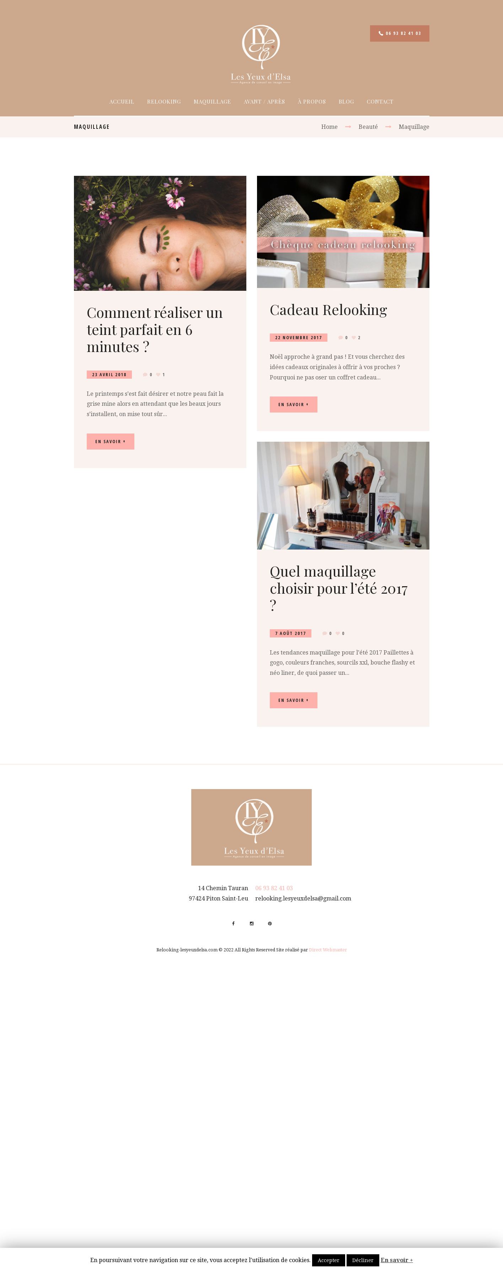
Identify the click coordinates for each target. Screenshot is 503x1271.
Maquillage (212, 101)
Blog (346, 101)
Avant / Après (264, 101)
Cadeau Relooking (328, 309)
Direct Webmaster (328, 949)
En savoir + (397, 1260)
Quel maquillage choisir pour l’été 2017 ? (339, 587)
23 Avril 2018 (109, 375)
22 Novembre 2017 (298, 338)
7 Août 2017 (290, 633)
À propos (312, 101)
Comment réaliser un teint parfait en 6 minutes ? (155, 329)
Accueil (121, 101)
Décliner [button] (363, 1260)
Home (329, 127)
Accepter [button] (328, 1260)
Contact (380, 101)
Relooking (164, 101)
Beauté (368, 127)
